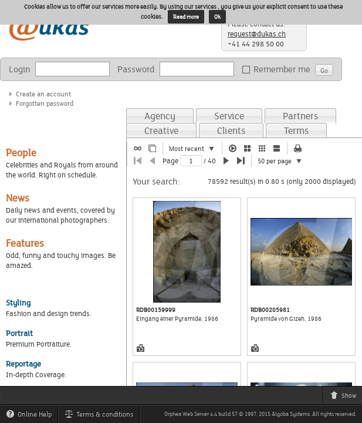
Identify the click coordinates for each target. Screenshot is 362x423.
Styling (18, 302)
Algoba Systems (291, 414)
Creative (161, 130)
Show (346, 397)
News (17, 197)
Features (25, 243)
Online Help (31, 415)
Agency (159, 115)
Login (20, 69)
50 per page (283, 161)
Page (170, 161)
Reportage (23, 363)
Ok (217, 17)
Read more (186, 17)
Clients (231, 130)
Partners (300, 115)
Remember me (278, 69)
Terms (296, 130)
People (21, 152)
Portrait (19, 333)
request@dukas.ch (257, 34)
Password (136, 69)
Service (229, 115)
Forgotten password (44, 103)
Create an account (43, 93)
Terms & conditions (102, 415)
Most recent (195, 149)
